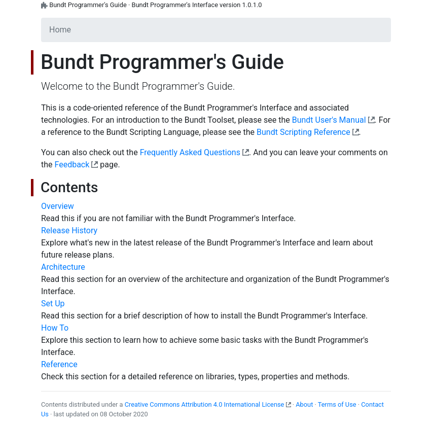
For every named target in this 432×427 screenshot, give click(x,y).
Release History (69, 230)
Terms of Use (337, 404)
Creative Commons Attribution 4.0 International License (204, 404)
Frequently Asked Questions (190, 152)
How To (54, 328)
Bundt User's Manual (329, 120)
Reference (59, 364)
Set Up (53, 303)
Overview (57, 206)
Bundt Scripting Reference (303, 132)
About (304, 404)
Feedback (72, 164)
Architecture (63, 267)
